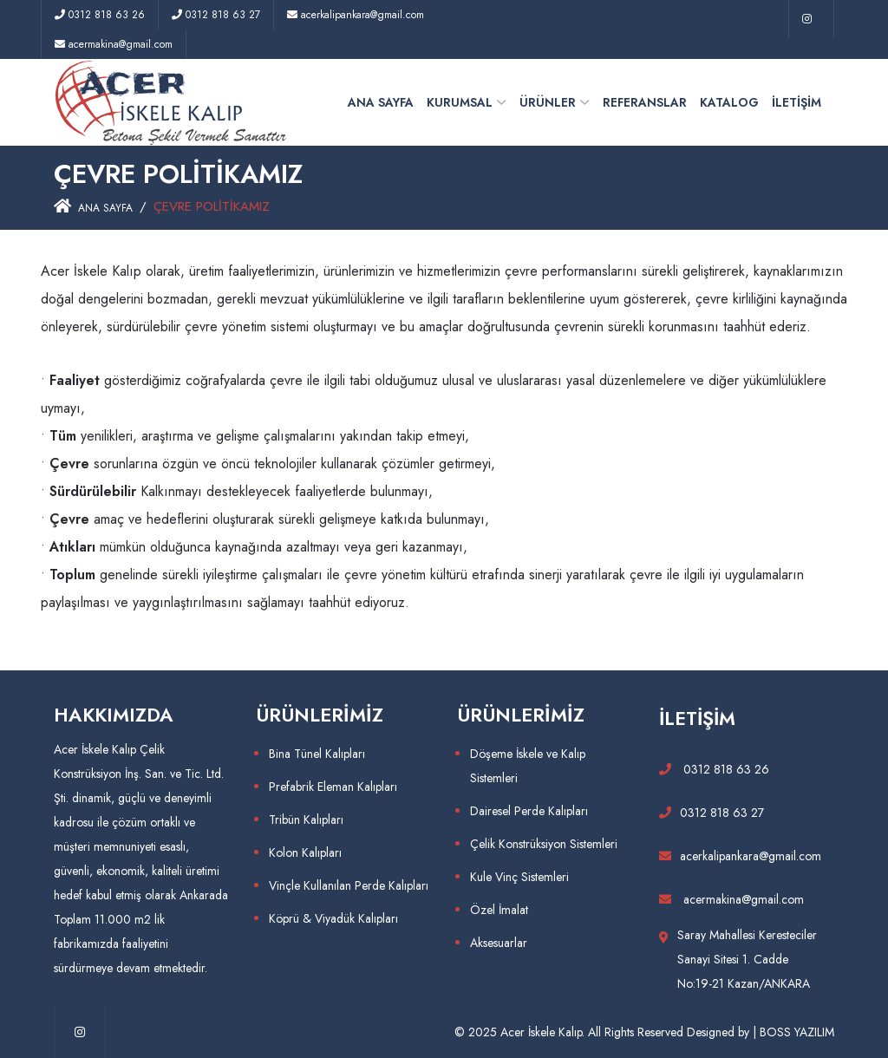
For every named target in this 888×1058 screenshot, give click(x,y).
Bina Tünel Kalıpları (317, 753)
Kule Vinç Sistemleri (519, 876)
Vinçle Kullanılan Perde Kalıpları (348, 885)
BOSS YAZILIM (797, 1032)
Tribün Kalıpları (306, 819)
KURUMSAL (460, 102)
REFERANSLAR (645, 102)
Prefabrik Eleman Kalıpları (333, 786)
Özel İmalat (499, 909)
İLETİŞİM (796, 102)
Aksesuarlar (498, 942)
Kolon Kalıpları (305, 852)
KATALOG (729, 102)
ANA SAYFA (381, 102)
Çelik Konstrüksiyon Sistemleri (543, 843)
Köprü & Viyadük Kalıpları (333, 918)
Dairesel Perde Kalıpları (529, 811)
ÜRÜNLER (547, 102)
